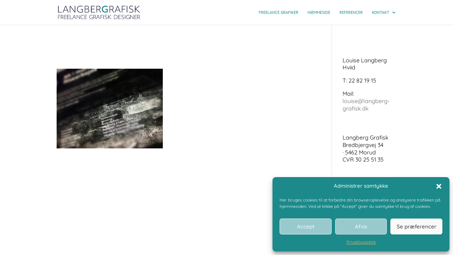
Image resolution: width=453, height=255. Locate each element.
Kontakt (380, 12)
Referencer (351, 12)
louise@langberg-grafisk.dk (366, 104)
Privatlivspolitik (361, 242)
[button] (438, 186)
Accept (305, 226)
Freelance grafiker (278, 12)
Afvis (361, 226)
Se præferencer (416, 226)
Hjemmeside (319, 12)
